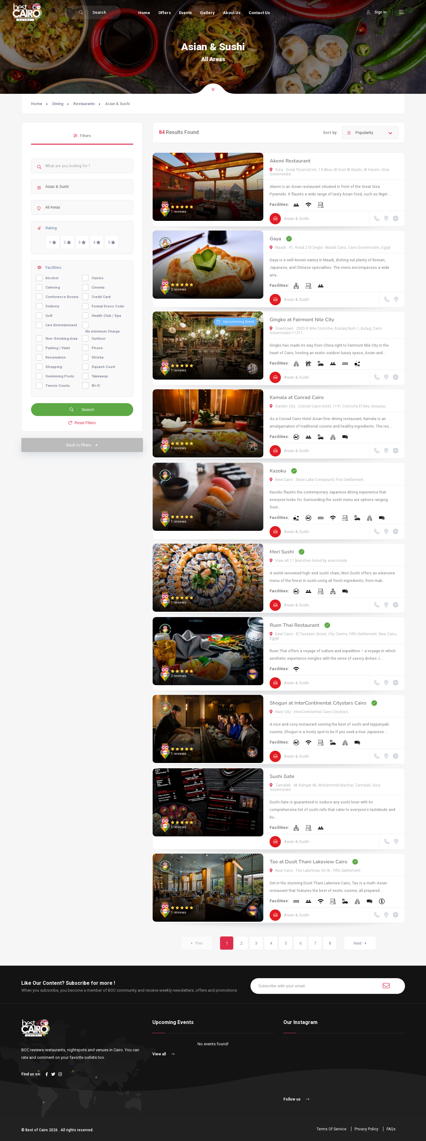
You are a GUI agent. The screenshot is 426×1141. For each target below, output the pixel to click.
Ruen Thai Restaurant (294, 625)
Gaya (275, 238)
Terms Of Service (331, 1129)
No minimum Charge (102, 331)
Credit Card (101, 297)
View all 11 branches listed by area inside (308, 560)
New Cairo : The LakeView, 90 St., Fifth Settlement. (315, 870)
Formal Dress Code (108, 306)
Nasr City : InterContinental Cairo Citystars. (309, 712)
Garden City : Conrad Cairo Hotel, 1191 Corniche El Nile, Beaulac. (328, 406)
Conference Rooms (62, 297)
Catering (52, 287)
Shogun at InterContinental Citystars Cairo (318, 703)
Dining (57, 104)
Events (185, 12)
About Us (231, 12)
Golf (48, 316)
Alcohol (51, 278)
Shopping (53, 367)
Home (144, 12)
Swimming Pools (59, 376)
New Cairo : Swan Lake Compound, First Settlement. (317, 479)
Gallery (207, 12)
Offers (164, 12)
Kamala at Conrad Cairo (296, 397)
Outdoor (98, 339)
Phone (97, 348)
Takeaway (100, 376)
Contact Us (259, 12)
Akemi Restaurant (290, 160)
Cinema (98, 287)
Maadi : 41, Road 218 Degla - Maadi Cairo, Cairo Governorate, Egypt (330, 247)
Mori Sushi (282, 551)
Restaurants (84, 104)
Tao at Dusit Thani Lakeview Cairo (308, 861)
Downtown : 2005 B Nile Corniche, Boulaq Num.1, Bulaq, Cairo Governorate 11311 (326, 330)
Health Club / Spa (106, 316)
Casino (97, 278)
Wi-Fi (96, 386)
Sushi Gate (282, 776)
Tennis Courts (57, 386)
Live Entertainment (61, 325)
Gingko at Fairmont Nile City (302, 319)
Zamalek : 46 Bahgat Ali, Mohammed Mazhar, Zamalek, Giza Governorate (325, 787)
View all (163, 1054)
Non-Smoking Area (61, 339)
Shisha (97, 357)
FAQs (391, 1129)
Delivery (52, 306)
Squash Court (103, 367)
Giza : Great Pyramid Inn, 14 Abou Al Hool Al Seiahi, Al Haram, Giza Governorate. (329, 172)
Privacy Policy (366, 1129)
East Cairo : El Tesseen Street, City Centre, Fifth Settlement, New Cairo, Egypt (333, 636)
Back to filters (82, 445)
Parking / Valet (57, 348)
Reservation (55, 357)
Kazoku (278, 470)
